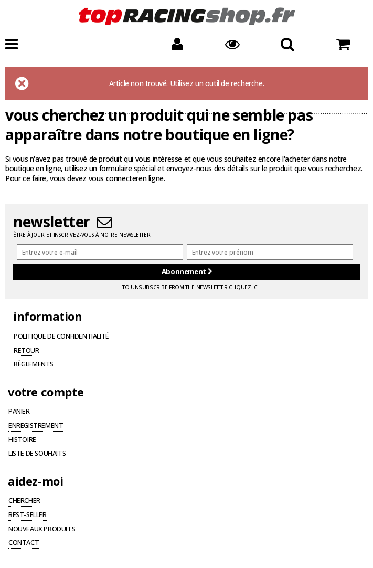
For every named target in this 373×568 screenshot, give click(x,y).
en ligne (151, 178)
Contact (23, 543)
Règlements (34, 365)
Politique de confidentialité (61, 337)
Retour (26, 351)
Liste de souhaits (37, 454)
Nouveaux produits (41, 529)
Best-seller (27, 515)
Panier (19, 412)
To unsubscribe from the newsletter (190, 287)
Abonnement (186, 271)
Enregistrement (35, 426)
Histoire (22, 440)
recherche (246, 83)
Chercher (24, 501)
